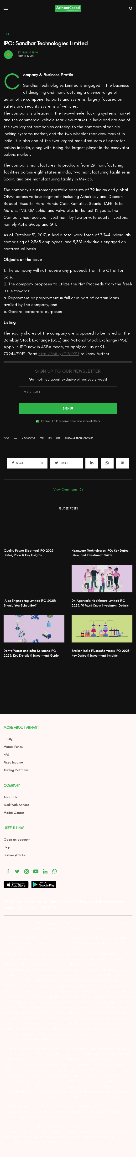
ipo (50, 438)
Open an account (17, 840)
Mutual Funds (13, 747)
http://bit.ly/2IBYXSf (58, 353)
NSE (58, 438)
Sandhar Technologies (79, 438)
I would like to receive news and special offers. (70, 421)
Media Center (14, 813)
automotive (28, 438)
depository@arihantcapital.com (106, 1091)
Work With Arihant (16, 805)
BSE (42, 438)
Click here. (117, 1097)
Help (7, 847)
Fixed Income (13, 762)
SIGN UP (68, 408)
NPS (6, 755)
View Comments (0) (68, 489)
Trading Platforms (16, 770)
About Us (10, 797)
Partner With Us (15, 855)
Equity (8, 739)
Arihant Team (30, 52)
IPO (6, 34)
